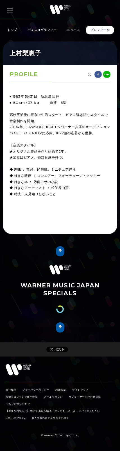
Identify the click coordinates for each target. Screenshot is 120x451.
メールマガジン (53, 396)
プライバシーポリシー (35, 389)
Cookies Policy (15, 417)
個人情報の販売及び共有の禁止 (50, 417)
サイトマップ (80, 389)
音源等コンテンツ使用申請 (22, 396)
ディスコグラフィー (42, 30)
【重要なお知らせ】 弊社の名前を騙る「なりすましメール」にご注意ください (53, 410)
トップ (12, 30)
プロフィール (100, 30)
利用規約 (60, 389)
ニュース (73, 30)
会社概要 (11, 389)
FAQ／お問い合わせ (18, 403)
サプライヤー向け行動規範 (85, 396)
